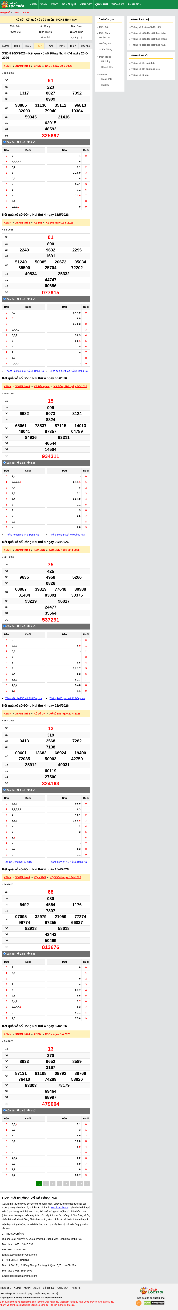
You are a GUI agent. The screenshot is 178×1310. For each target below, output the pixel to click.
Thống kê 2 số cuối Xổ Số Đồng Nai (24, 371)
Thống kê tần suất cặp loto (145, 69)
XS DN (38, 222)
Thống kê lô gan (140, 75)
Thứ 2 (17, 46)
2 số (21, 142)
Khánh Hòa (107, 67)
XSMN (43, 4)
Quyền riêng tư (41, 1293)
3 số (31, 142)
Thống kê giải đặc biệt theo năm (148, 45)
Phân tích (134, 4)
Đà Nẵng (106, 61)
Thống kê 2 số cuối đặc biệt (146, 27)
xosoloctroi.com (59, 1207)
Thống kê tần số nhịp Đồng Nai (22, 534)
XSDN (37, 1034)
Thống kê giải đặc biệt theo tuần (148, 33)
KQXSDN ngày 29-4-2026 (64, 549)
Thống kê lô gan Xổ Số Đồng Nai (67, 698)
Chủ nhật (85, 46)
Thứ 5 (50, 46)
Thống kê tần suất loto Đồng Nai (67, 534)
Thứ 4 (39, 46)
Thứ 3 (28, 46)
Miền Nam (104, 33)
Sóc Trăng (106, 49)
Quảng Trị (76, 37)
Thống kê (118, 4)
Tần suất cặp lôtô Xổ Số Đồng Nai (23, 698)
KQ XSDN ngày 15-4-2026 (65, 877)
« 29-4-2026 (8, 393)
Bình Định (76, 26)
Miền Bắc (15, 26)
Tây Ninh (45, 37)
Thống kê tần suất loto (143, 63)
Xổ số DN (39, 713)
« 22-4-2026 (8, 557)
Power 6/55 (15, 32)
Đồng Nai (106, 43)
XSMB (33, 4)
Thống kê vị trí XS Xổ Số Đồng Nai (68, 862)
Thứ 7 (73, 46)
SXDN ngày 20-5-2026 (58, 65)
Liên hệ (54, 1293)
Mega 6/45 (106, 79)
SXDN (37, 65)
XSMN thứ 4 (22, 65)
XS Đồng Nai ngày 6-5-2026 (70, 386)
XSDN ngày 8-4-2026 (57, 1034)
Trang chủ (5, 1287)
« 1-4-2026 (7, 1041)
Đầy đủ (9, 142)
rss (138, 1303)
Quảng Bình (76, 32)
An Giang (45, 26)
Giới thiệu (5, 1293)
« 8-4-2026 (7, 884)
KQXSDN (39, 549)
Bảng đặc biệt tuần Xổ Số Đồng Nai (69, 371)
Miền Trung (105, 56)
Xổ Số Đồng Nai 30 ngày (18, 862)
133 (80, 1183)
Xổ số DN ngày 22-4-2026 (64, 713)
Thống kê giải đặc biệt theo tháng (149, 39)
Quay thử (101, 4)
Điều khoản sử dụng (22, 1293)
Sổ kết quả (69, 4)
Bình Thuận (45, 32)
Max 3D (105, 85)
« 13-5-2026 (8, 73)
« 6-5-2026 (7, 229)
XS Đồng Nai (42, 386)
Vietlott (86, 4)
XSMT (54, 4)
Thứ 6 (62, 46)
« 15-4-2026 (8, 720)
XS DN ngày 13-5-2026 (59, 222)
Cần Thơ (105, 37)
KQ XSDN (40, 877)
